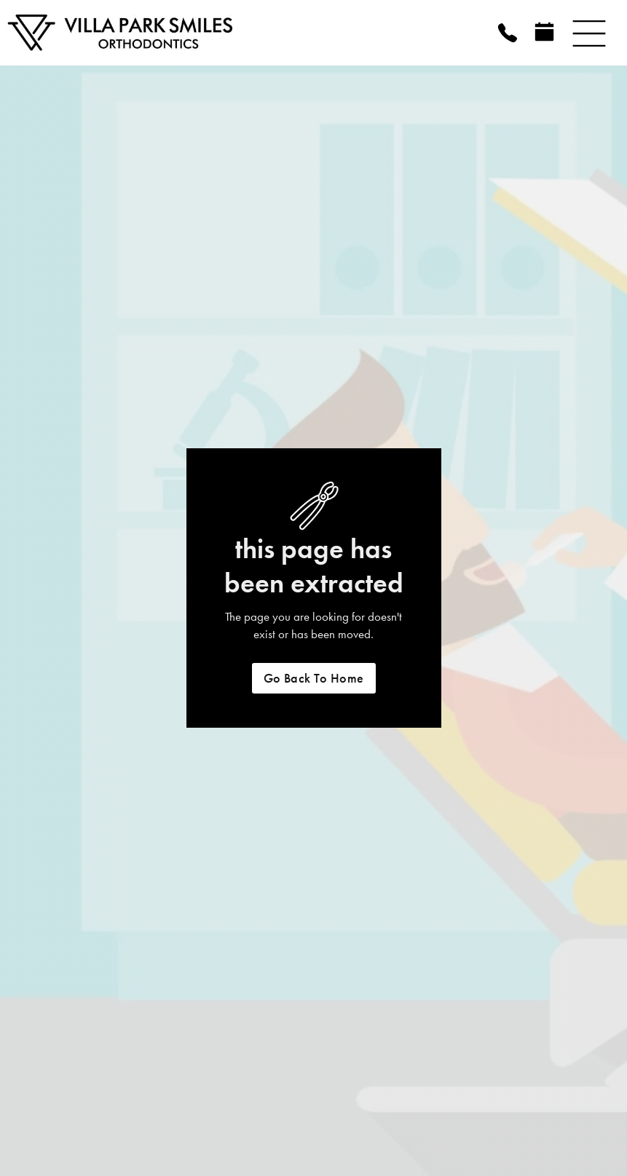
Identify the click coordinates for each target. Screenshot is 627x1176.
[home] (160, 33)
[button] (589, 32)
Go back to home (314, 678)
